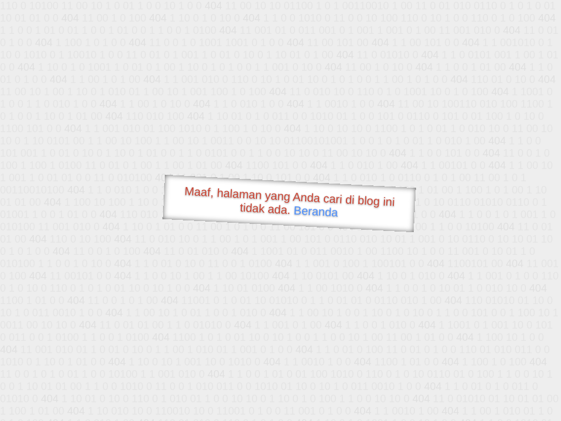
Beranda (315, 211)
